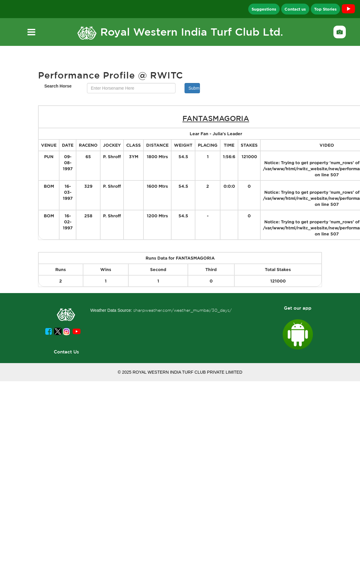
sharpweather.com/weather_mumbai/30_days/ (182, 310)
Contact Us (66, 351)
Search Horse (58, 86)
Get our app (297, 308)
